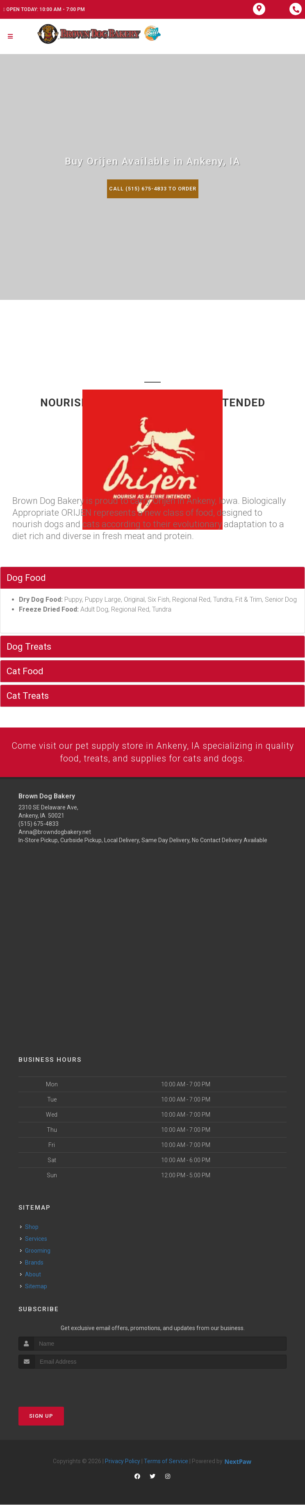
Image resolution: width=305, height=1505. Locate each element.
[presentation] (62, 1384)
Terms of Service (166, 1461)
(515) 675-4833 (38, 824)
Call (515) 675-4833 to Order (152, 189)
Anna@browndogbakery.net (54, 832)
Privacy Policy (122, 1461)
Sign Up (41, 1416)
